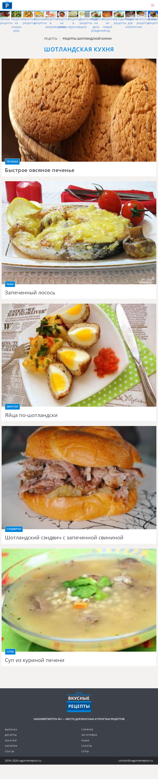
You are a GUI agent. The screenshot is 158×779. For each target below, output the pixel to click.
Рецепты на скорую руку (17, 25)
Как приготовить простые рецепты (7, 5)
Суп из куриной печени (34, 660)
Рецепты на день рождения (98, 25)
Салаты (86, 745)
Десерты (11, 734)
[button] (152, 5)
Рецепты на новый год (108, 25)
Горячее (87, 729)
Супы (10, 651)
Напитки (11, 745)
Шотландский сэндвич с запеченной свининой (64, 537)
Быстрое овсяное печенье (39, 170)
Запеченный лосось (30, 292)
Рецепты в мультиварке (77, 23)
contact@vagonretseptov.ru (135, 760)
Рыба (10, 284)
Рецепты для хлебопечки (133, 23)
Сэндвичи (14, 529)
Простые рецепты (29, 21)
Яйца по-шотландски (31, 415)
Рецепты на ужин (63, 23)
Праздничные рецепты (124, 21)
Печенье (12, 161)
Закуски (12, 406)
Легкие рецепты (6, 21)
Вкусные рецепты (40, 21)
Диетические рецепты (89, 21)
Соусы (9, 751)
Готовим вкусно (79, 702)
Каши (85, 740)
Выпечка (11, 729)
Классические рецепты (146, 21)
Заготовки (89, 734)
